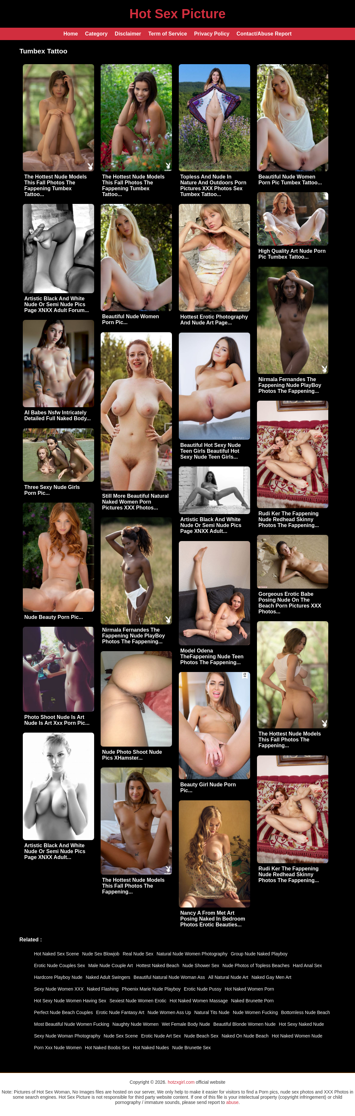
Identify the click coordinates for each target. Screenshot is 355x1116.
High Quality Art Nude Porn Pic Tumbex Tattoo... (292, 254)
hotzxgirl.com (181, 1082)
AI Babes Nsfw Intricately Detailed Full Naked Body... (57, 415)
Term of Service (167, 33)
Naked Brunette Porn (252, 1000)
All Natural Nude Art (228, 977)
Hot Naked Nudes (151, 1047)
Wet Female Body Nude (186, 1024)
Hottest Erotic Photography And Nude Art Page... (214, 319)
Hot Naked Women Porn (249, 989)
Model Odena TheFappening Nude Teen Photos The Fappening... (212, 656)
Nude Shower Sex (200, 965)
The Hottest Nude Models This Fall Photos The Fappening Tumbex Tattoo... (55, 185)
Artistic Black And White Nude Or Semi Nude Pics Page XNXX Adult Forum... (56, 304)
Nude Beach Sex (201, 1035)
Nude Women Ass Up (169, 1012)
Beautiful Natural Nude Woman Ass (169, 977)
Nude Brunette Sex (191, 1047)
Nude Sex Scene (121, 1035)
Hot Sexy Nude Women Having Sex (70, 1000)
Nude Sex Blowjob (100, 953)
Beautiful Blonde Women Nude (244, 1024)
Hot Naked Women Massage (199, 1000)
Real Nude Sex (138, 953)
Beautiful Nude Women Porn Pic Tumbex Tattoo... (290, 179)
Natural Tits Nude (212, 1012)
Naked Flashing (103, 989)
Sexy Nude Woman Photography (67, 1035)
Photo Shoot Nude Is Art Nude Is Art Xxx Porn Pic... (57, 720)
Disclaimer (128, 33)
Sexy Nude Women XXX (59, 989)
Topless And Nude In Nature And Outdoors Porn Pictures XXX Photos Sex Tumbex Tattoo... (213, 185)
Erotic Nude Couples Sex (59, 965)
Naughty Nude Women (135, 1024)
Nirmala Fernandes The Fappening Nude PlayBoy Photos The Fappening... (290, 385)
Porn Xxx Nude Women (58, 1047)
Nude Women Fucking (255, 1012)
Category (96, 33)
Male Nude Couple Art (110, 965)
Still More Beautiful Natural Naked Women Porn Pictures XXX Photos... (135, 501)
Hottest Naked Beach (157, 965)
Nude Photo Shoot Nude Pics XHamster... (132, 755)
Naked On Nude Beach (244, 1035)
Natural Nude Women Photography (192, 953)
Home (71, 33)
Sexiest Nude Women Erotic (137, 1000)
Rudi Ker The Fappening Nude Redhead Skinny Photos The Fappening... (289, 519)
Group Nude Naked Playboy (259, 953)
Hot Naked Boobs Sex (107, 1047)
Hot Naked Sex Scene (56, 953)
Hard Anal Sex (307, 965)
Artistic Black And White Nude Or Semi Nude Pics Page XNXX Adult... (211, 525)
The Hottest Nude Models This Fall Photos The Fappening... (290, 739)
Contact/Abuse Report (263, 33)
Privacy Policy (212, 33)
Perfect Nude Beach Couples (63, 1012)
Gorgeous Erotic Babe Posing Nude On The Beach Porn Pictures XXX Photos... (290, 602)
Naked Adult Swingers (108, 977)
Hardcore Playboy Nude (58, 977)
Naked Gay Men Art (271, 977)
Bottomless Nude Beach (305, 1012)
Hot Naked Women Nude (297, 1035)
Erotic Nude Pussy (202, 989)
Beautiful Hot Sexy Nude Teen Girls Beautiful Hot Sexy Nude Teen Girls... (210, 451)
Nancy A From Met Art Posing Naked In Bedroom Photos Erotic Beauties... (212, 918)
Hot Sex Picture (177, 14)
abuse (232, 1102)
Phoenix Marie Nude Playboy (151, 989)
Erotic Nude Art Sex (161, 1035)
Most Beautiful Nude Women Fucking (71, 1024)
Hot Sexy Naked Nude (301, 1024)
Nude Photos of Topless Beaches (256, 965)
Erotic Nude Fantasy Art (120, 1012)
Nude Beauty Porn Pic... (53, 617)
